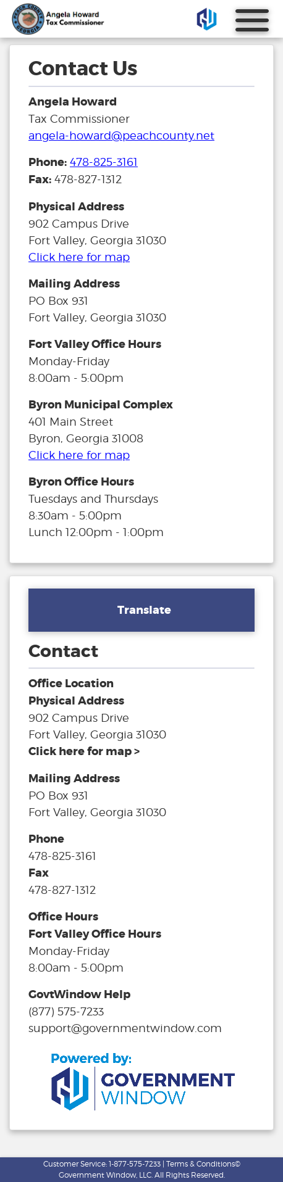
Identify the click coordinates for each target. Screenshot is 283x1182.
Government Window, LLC (105, 1175)
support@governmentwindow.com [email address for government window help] (125, 1028)
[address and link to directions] (84, 751)
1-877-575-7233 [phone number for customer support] (135, 1163)
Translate (144, 610)
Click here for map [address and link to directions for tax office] (79, 256)
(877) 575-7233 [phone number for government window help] (66, 1011)
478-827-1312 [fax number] (62, 889)
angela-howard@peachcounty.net (121, 135)
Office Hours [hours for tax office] (63, 916)
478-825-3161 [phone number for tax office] (104, 161)
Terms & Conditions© (203, 1163)
